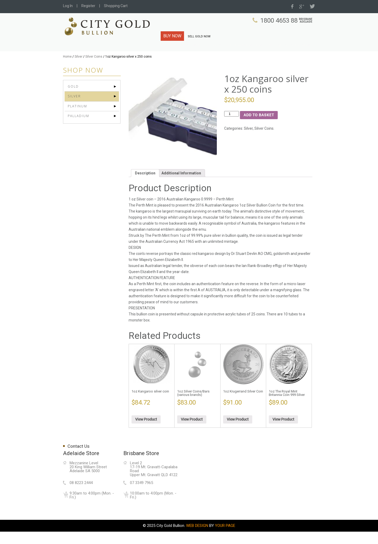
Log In (68, 6)
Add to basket (259, 127)
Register (88, 6)
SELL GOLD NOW (199, 36)
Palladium (78, 128)
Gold (73, 99)
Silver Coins (93, 69)
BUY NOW (172, 35)
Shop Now (301, 52)
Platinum (77, 118)
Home (67, 69)
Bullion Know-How (251, 52)
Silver (78, 69)
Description (145, 185)
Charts (196, 52)
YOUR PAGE (225, 538)
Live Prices (279, 52)
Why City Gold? (218, 52)
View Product (146, 432)
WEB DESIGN (197, 538)
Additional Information (181, 185)
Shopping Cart (116, 6)
